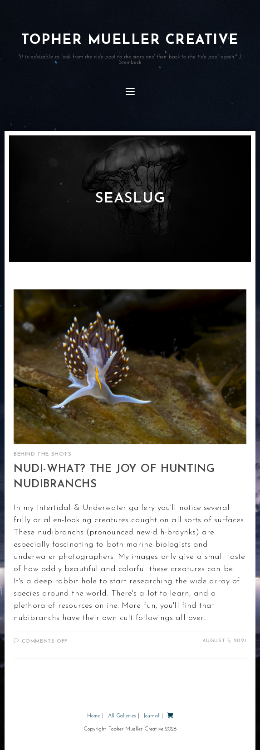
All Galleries (122, 716)
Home (93, 716)
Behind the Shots (43, 454)
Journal (151, 716)
